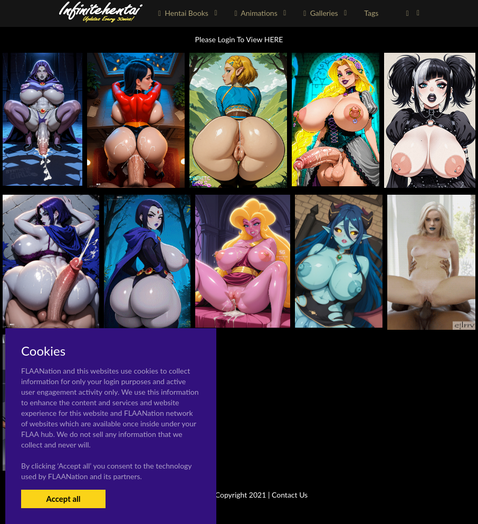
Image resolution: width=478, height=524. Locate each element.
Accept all (63, 498)
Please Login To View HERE (239, 39)
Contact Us (290, 494)
